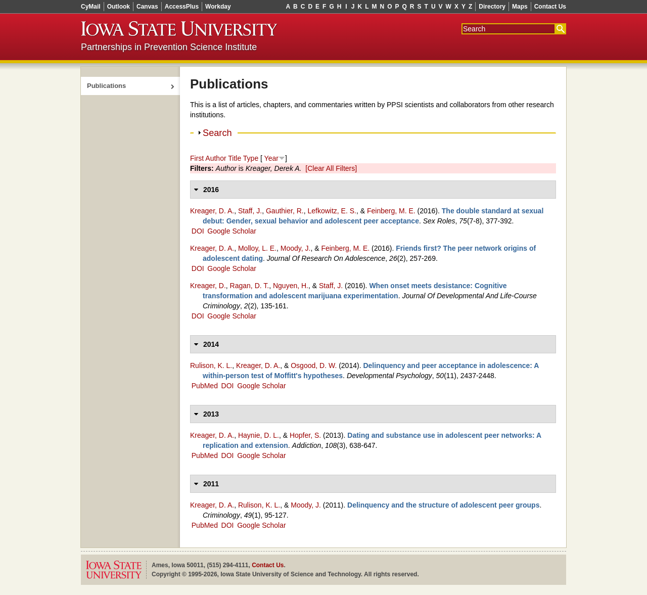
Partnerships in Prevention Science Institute (169, 47)
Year (271, 158)
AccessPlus (182, 6)
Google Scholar (231, 231)
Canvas (147, 6)
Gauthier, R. (285, 211)
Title (234, 158)
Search (217, 133)
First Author (208, 158)
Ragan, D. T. (249, 286)
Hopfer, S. (305, 435)
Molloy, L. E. (257, 248)
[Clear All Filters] (331, 168)
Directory (492, 6)
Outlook (118, 6)
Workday (217, 6)
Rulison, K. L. (211, 365)
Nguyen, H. (290, 286)
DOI (198, 231)
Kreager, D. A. (212, 211)
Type (250, 158)
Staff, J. (250, 211)
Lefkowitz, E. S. (331, 211)
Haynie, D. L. (258, 435)
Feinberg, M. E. (391, 211)
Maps (520, 6)
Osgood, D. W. (314, 365)
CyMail (91, 6)
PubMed (205, 386)
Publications (106, 85)
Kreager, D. (208, 286)
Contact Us (550, 6)
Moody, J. (296, 248)
